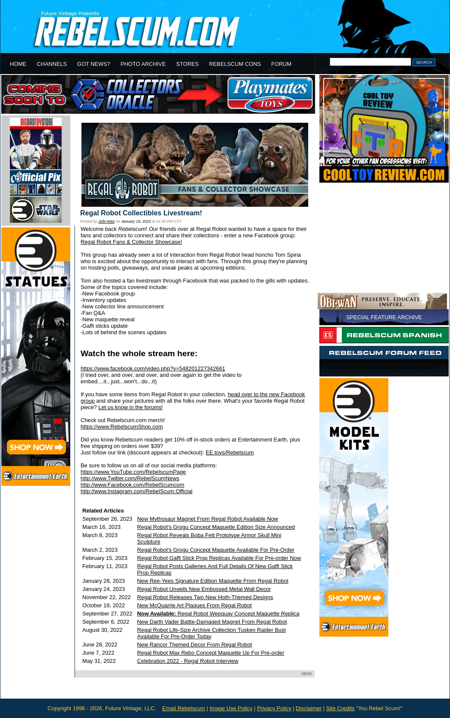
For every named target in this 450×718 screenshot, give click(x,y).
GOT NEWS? (93, 64)
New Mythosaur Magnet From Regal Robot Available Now (207, 519)
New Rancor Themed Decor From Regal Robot (194, 644)
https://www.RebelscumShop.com (122, 426)
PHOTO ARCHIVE (143, 64)
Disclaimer (309, 708)
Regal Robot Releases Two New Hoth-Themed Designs (205, 597)
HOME (18, 64)
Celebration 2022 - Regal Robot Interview (187, 661)
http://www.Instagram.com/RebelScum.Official (136, 491)
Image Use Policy (231, 708)
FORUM (281, 64)
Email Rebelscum (183, 708)
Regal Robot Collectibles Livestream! (141, 213)
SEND (306, 673)
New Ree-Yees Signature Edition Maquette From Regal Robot (212, 581)
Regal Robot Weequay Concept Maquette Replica (218, 613)
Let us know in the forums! (130, 407)
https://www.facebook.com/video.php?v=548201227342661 (153, 368)
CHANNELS (52, 64)
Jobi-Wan (106, 221)
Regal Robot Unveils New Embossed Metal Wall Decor (204, 589)
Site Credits (340, 708)
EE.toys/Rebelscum (230, 452)
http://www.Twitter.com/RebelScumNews (130, 478)
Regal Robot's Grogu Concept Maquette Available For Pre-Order (215, 550)
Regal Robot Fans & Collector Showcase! (131, 242)
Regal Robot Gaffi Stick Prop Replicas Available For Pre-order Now (219, 558)
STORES (187, 64)
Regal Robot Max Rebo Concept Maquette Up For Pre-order (210, 653)
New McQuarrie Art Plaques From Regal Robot (194, 605)
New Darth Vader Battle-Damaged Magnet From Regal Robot (212, 622)
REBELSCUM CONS (235, 64)
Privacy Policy (274, 708)
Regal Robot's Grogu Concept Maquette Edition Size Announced (216, 527)
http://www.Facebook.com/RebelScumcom (132, 485)
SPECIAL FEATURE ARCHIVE (384, 317)
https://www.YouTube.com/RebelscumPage (133, 472)
